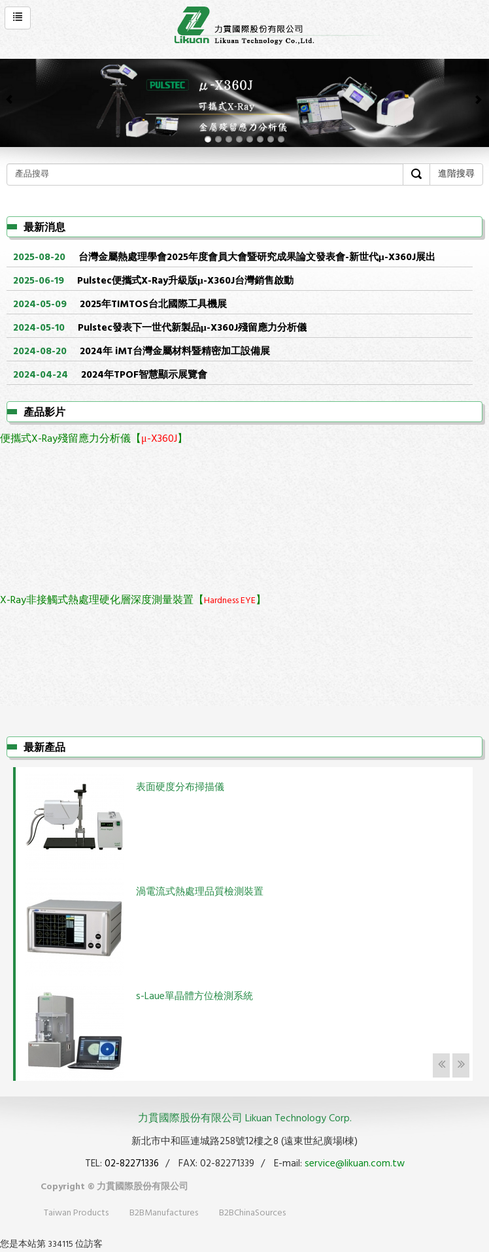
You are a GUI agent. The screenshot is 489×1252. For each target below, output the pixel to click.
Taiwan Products (76, 1213)
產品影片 (44, 412)
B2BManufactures (163, 1213)
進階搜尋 (456, 174)
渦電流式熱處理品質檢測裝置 (199, 892)
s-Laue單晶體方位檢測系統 (194, 996)
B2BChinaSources (252, 1213)
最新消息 (44, 228)
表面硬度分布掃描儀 (180, 787)
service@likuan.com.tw (355, 1164)
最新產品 (44, 748)
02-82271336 (132, 1164)
